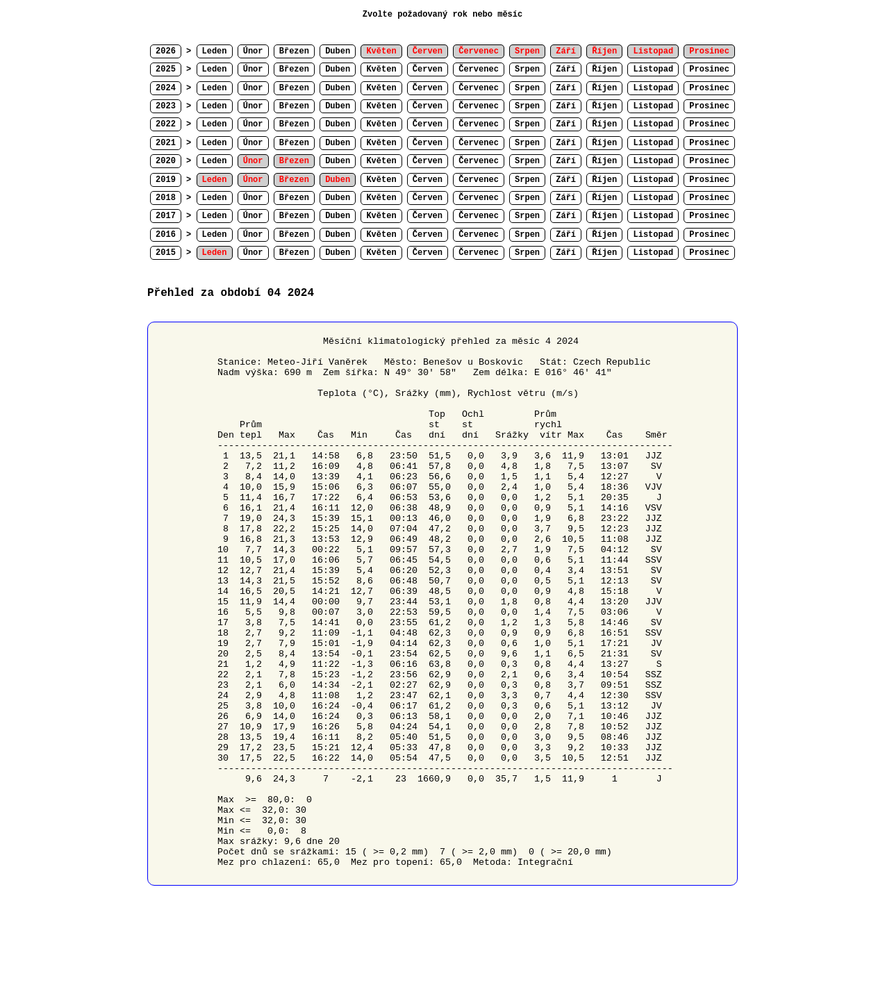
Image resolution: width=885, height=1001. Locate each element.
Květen (381, 69)
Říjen (604, 69)
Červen (428, 69)
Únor (253, 51)
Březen (294, 51)
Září (566, 69)
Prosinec (709, 69)
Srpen (527, 69)
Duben (337, 51)
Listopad (653, 69)
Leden (214, 51)
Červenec (478, 69)
